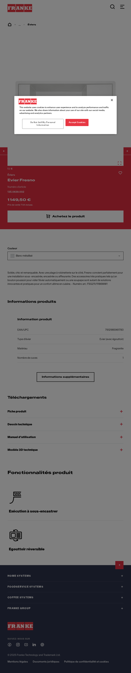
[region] (65, 115)
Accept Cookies (77, 122)
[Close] (112, 100)
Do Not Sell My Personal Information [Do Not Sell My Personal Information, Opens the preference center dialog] (42, 123)
